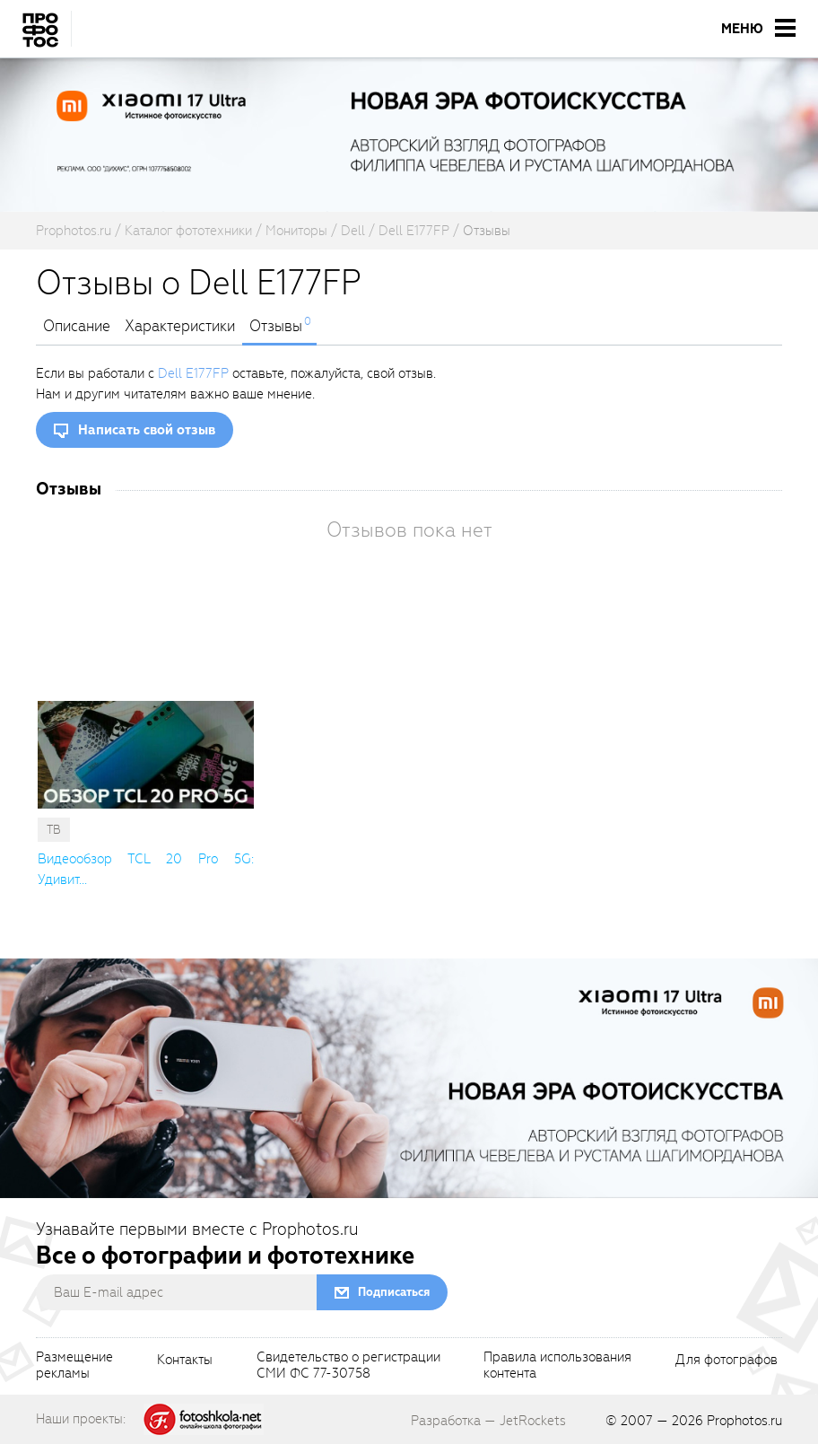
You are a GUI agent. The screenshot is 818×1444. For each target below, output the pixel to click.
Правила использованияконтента (557, 1366)
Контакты (185, 1360)
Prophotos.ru (744, 1421)
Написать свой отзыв (146, 430)
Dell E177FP (193, 373)
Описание (76, 327)
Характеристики (180, 327)
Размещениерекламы (74, 1366)
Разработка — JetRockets (488, 1421)
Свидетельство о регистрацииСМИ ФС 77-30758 (348, 1366)
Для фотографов (726, 1360)
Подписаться (394, 1292)
